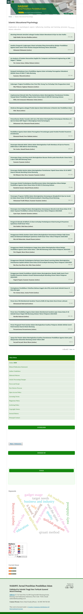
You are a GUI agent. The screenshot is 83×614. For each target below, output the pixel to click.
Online (13, 363)
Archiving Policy (14, 405)
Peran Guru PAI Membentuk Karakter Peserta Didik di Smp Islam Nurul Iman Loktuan (39, 301)
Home (10, 17)
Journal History (14, 413)
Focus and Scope (14, 384)
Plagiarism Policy (14, 401)
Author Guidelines (14, 371)
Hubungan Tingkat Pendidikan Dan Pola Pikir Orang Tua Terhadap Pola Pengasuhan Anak (40, 84)
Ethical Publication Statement (18, 367)
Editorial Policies (14, 375)
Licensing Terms (14, 396)
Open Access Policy (15, 392)
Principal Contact (14, 418)
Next (70, 349)
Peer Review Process (15, 388)
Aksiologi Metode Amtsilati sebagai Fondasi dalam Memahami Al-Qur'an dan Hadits (38, 34)
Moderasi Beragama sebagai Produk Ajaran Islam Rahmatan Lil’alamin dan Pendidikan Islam (41, 108)
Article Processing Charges (17, 379)
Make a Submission (15, 444)
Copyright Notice (14, 409)
